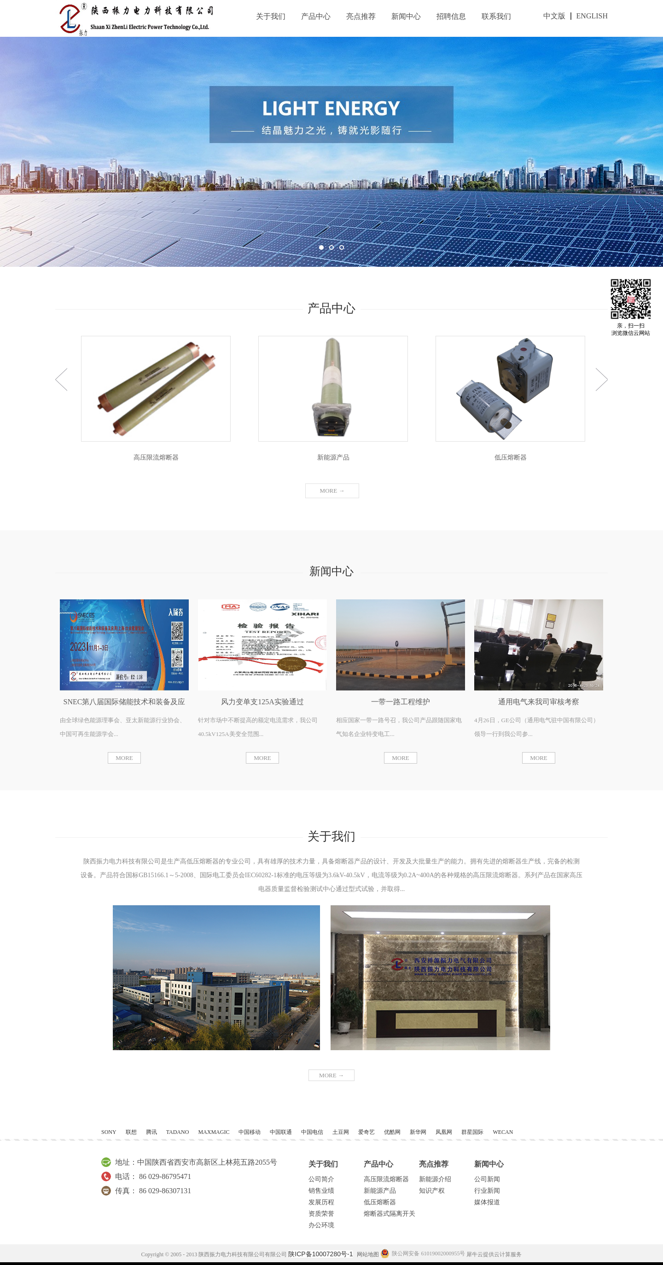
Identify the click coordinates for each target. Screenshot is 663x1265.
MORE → (331, 1075)
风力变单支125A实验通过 (262, 702)
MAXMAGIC (213, 1132)
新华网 (418, 1132)
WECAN (503, 1132)
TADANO (177, 1132)
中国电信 (312, 1132)
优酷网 (392, 1132)
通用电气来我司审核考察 (538, 702)
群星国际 (472, 1132)
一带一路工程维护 (400, 702)
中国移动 (249, 1132)
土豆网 (340, 1132)
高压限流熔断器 (156, 457)
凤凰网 (444, 1132)
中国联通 (281, 1132)
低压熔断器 (510, 457)
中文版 (554, 16)
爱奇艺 (366, 1132)
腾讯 (151, 1132)
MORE (124, 757)
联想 (131, 1132)
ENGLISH (592, 16)
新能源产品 (333, 457)
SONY (108, 1132)
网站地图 (366, 1254)
